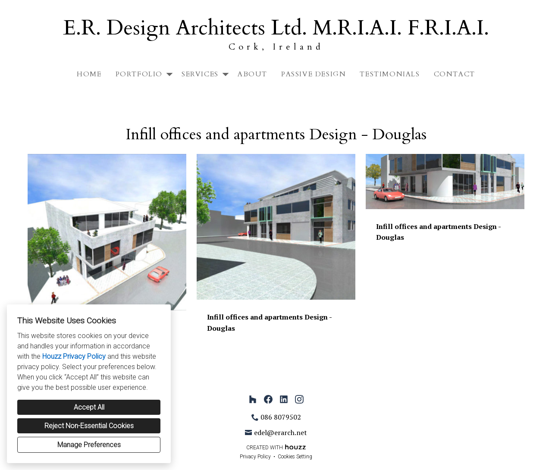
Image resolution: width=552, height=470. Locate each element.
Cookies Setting (295, 457)
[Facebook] (268, 399)
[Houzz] (252, 399)
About (252, 74)
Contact (454, 74)
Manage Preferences (89, 445)
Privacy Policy (255, 457)
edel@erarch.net (280, 432)
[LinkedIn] (283, 399)
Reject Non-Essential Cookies (89, 426)
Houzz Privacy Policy (74, 356)
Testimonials (390, 74)
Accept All (89, 407)
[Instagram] (299, 399)
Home (89, 74)
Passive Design (313, 74)
